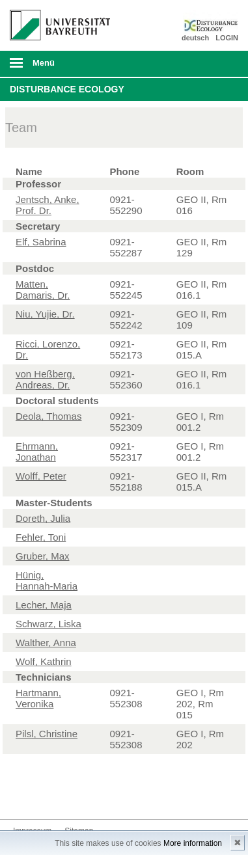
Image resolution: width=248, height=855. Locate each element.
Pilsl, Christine (46, 733)
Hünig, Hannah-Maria (46, 580)
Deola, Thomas (48, 416)
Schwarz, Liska (48, 623)
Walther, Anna (46, 642)
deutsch (195, 38)
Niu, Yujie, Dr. (45, 313)
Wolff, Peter (41, 476)
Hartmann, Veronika (38, 698)
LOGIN (226, 38)
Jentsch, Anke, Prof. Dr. (47, 205)
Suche (216, 63)
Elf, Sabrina (41, 241)
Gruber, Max (43, 556)
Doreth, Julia (43, 518)
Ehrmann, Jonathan (37, 452)
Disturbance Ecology (67, 89)
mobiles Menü (54, 67)
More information (192, 843)
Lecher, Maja (44, 604)
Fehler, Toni (41, 537)
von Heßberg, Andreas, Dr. (45, 379)
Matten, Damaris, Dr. (43, 289)
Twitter (23, 795)
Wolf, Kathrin (44, 661)
